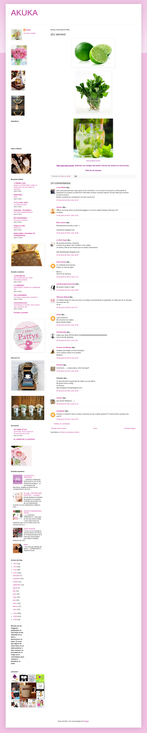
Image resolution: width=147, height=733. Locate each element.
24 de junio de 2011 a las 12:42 (67, 200)
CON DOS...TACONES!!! (23, 210)
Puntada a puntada (21, 313)
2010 (15, 613)
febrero (15, 606)
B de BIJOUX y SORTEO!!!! (29, 476)
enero (15, 609)
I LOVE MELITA (19, 276)
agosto (15, 588)
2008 (15, 620)
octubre (15, 582)
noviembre (17, 579)
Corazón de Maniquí (63, 347)
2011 (15, 573)
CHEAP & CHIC (19, 226)
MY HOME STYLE (20, 430)
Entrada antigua (129, 428)
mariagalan (60, 411)
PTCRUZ (59, 365)
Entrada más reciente (58, 428)
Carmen (59, 398)
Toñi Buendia (61, 332)
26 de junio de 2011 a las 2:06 (67, 340)
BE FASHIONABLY (21, 218)
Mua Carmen (61, 222)
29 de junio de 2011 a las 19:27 (67, 419)
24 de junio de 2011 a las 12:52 (67, 215)
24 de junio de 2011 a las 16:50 (67, 255)
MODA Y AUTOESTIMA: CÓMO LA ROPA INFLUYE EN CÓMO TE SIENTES (25, 187)
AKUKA (24, 12)
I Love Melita (61, 187)
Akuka (28, 30)
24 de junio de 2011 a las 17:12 (67, 277)
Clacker (59, 207)
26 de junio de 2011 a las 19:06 (67, 371)
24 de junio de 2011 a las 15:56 (67, 233)
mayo (15, 597)
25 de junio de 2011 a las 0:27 (67, 307)
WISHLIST (17, 228)
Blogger (86, 721)
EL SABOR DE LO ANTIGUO (24, 439)
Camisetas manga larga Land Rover (26, 297)
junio (15, 594)
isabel (58, 315)
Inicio (95, 428)
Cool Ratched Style (20, 204)
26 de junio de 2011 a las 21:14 (67, 404)
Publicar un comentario (62, 424)
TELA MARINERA (20, 295)
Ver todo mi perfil (29, 33)
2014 (15, 564)
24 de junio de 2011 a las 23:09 (67, 290)
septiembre (17, 585)
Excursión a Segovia (20, 220)
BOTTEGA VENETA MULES (23, 212)
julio (14, 591)
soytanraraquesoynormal (65, 284)
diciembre (16, 575)
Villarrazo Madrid (62, 297)
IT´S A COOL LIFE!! (21, 203)
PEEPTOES (18, 195)
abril (14, 600)
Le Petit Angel (61, 240)
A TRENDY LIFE (20, 183)
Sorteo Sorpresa (29, 529)
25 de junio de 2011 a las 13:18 (67, 325)
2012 (15, 570)
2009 (15, 616)
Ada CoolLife (61, 262)
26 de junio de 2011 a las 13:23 (67, 358)
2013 (15, 567)
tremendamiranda (20, 303)
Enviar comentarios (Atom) (69, 432)
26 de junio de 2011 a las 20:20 (67, 391)
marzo (15, 603)
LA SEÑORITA (19, 285)
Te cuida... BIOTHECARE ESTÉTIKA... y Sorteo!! (33, 494)
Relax (26, 544)
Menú (16, 197)
